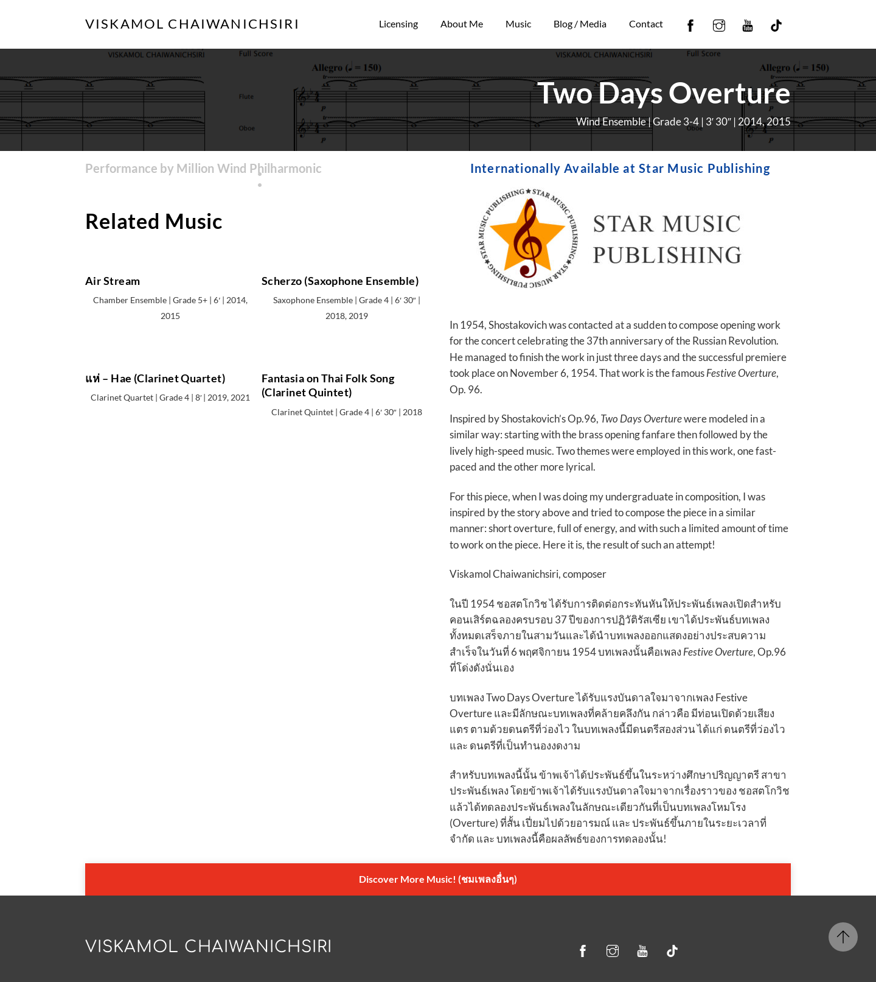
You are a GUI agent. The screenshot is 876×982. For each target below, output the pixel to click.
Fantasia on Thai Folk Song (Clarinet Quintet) (328, 388)
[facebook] (690, 23)
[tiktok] (776, 23)
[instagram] (719, 23)
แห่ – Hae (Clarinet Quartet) (155, 381)
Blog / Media (580, 23)
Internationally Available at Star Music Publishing (620, 168)
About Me (461, 23)
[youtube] (747, 23)
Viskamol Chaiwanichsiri (208, 944)
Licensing (398, 23)
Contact (646, 23)
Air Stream (112, 283)
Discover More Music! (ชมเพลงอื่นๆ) (438, 877)
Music (518, 23)
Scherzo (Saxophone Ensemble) (340, 283)
